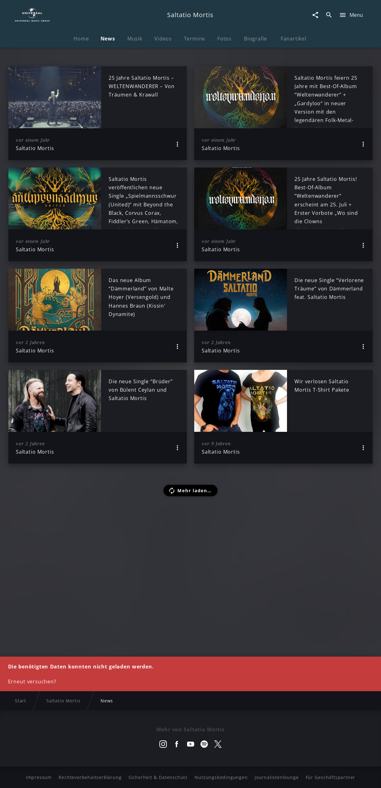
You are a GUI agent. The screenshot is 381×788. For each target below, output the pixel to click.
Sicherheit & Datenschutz (158, 777)
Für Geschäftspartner (330, 777)
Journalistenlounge (277, 777)
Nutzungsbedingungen (221, 777)
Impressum (39, 777)
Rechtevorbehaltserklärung (90, 777)
